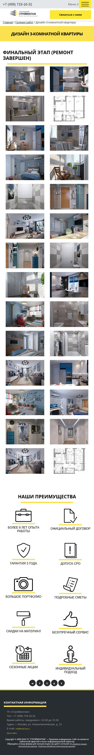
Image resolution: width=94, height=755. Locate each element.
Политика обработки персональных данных (56, 746)
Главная (8, 22)
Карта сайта (12, 733)
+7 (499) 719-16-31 (17, 4)
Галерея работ (24, 22)
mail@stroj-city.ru (23, 728)
